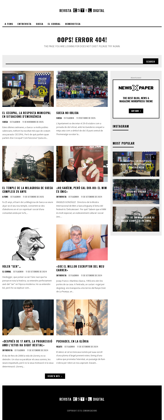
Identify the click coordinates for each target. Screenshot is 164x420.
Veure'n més (55, 376)
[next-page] (153, 157)
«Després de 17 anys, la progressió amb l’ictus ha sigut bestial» (27, 343)
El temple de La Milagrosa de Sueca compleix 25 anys (27, 190)
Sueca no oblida (67, 113)
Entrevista (61, 197)
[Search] (150, 61)
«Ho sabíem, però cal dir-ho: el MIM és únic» (81, 190)
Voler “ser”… (11, 266)
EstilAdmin (15, 121)
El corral (6, 272)
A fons (5, 197)
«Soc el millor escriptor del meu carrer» (80, 268)
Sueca (5, 122)
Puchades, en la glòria (72, 341)
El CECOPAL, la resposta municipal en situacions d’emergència (26, 115)
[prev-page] (147, 157)
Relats (59, 347)
